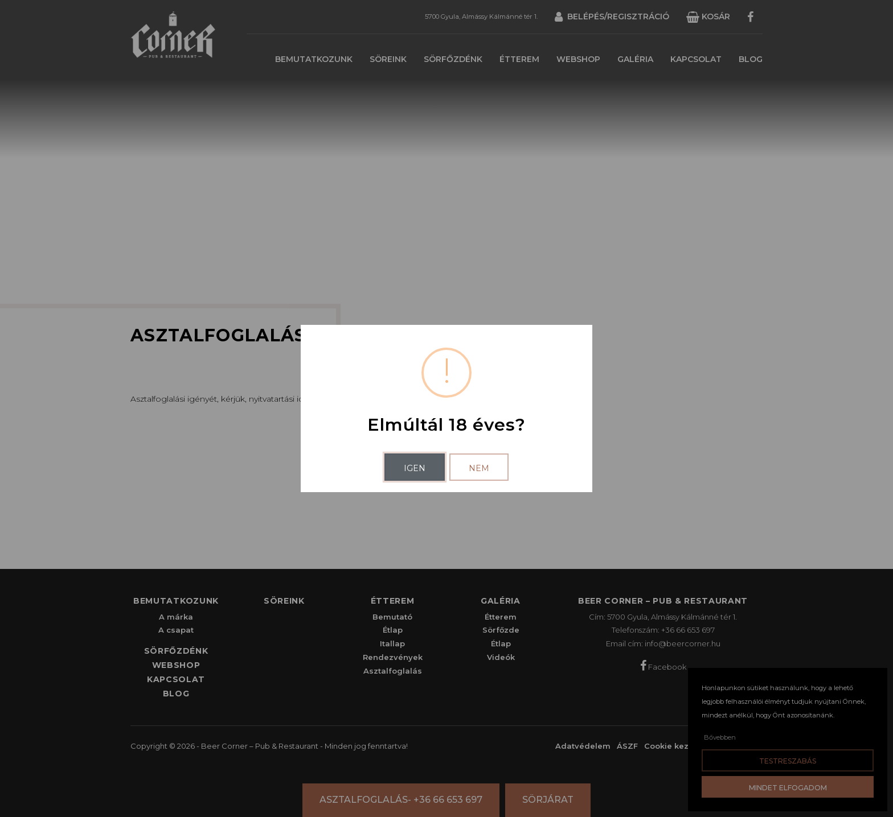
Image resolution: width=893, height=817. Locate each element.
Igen (414, 468)
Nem (479, 468)
